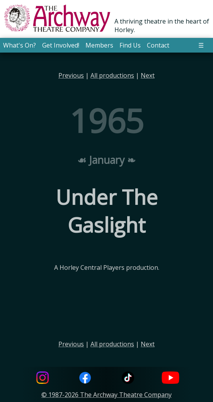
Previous (71, 75)
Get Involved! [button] (60, 45)
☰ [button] (201, 45)
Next (148, 75)
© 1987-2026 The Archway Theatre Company (106, 394)
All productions (112, 75)
